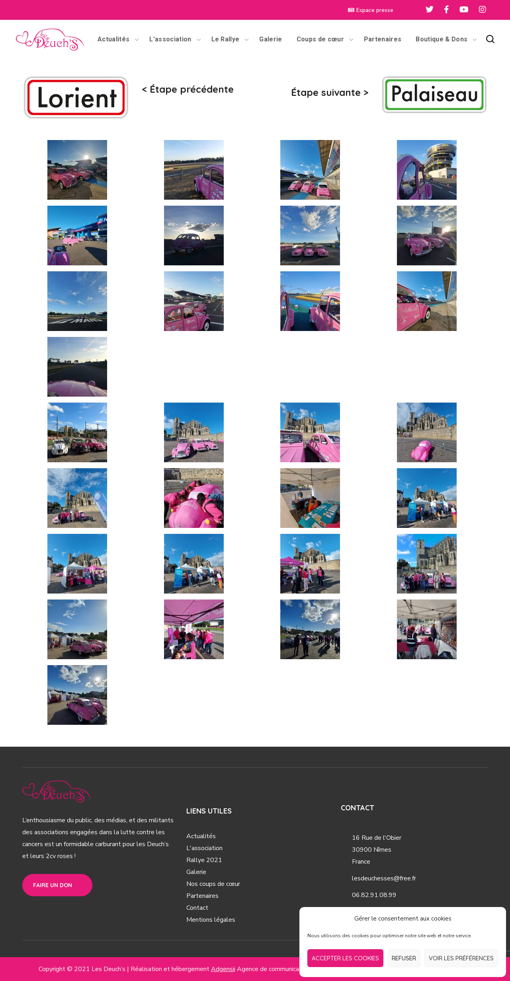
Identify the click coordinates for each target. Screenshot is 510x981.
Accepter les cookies (345, 958)
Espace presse (370, 10)
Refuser (404, 958)
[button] (490, 39)
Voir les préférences (461, 958)
